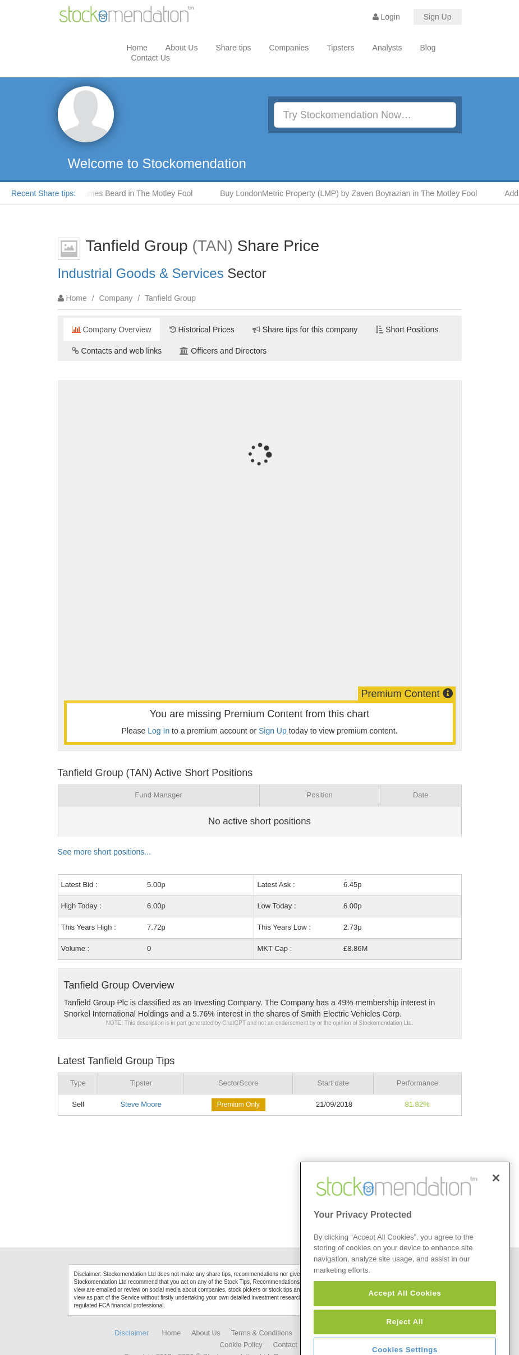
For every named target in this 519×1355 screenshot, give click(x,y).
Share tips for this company (305, 329)
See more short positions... (104, 851)
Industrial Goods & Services (141, 273)
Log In (158, 730)
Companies (289, 47)
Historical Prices (202, 329)
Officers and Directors (223, 350)
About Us (182, 47)
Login (386, 16)
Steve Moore (141, 1104)
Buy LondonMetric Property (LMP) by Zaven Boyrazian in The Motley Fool (357, 193)
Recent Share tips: (43, 193)
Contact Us (150, 57)
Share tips (233, 47)
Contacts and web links (117, 350)
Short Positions (406, 329)
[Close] (496, 1220)
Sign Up (438, 16)
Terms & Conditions (261, 1333)
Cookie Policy (240, 1345)
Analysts (387, 47)
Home (137, 47)
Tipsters (340, 47)
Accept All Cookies (404, 1336)
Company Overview (111, 329)
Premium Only (238, 1104)
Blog (428, 47)
